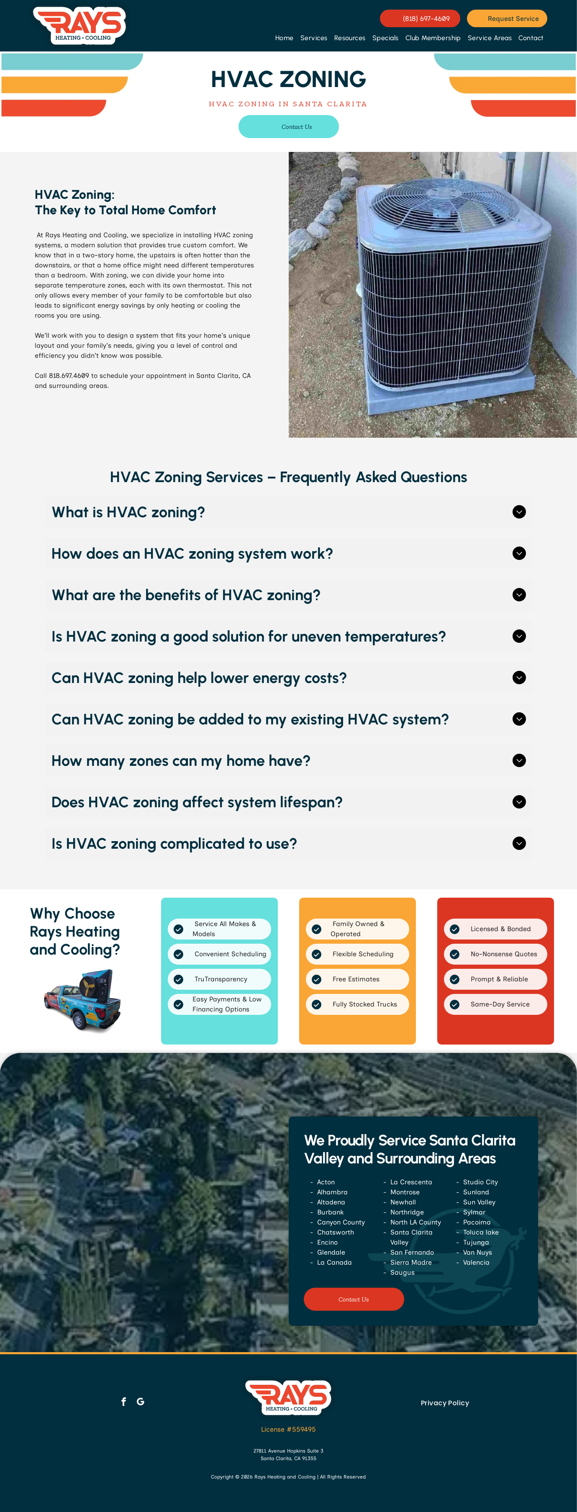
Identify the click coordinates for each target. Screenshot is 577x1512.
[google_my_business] (140, 1402)
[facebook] (123, 1402)
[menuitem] (284, 38)
